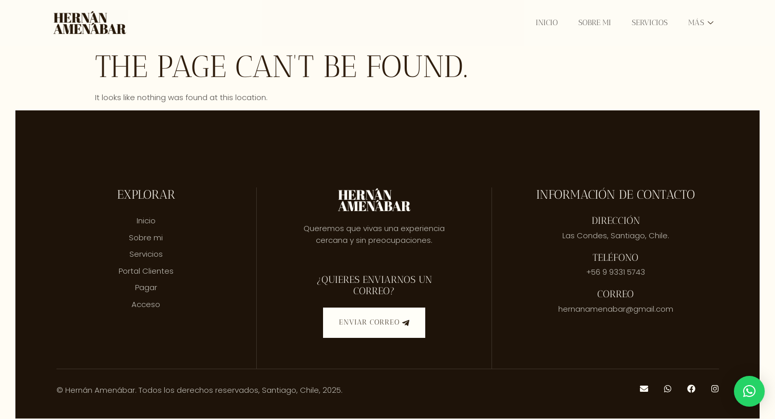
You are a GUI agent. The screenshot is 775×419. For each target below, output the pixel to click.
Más (700, 22)
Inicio (547, 22)
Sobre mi (594, 22)
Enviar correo (374, 322)
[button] (749, 391)
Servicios (650, 22)
